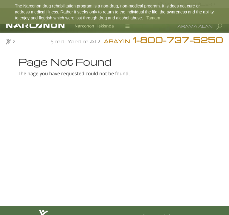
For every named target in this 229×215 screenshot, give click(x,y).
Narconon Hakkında (94, 26)
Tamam (153, 18)
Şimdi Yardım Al (73, 41)
